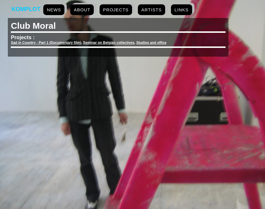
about (82, 9)
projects (116, 9)
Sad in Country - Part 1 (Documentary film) (46, 43)
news (54, 9)
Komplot (25, 9)
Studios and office (151, 43)
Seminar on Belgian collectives (108, 43)
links (181, 9)
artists (151, 9)
